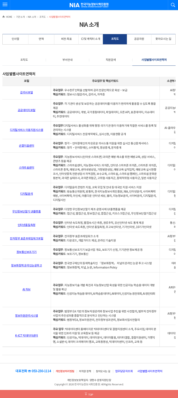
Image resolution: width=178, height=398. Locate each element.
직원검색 (111, 60)
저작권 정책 (85, 371)
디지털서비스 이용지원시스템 (26, 130)
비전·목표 (66, 39)
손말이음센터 (26, 145)
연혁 (41, 39)
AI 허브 (27, 289)
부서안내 (67, 60)
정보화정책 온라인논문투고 (26, 265)
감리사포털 (26, 92)
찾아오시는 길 (163, 39)
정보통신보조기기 (27, 252)
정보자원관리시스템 (26, 315)
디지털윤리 (26, 194)
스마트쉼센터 (26, 167)
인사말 (15, 39)
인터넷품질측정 (26, 225)
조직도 (115, 39)
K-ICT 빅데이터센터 (26, 335)
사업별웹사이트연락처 (154, 60)
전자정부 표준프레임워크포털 (26, 238)
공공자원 (139, 39)
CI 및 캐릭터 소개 (90, 39)
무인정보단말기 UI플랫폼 (26, 211)
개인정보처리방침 (65, 371)
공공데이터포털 (26, 110)
